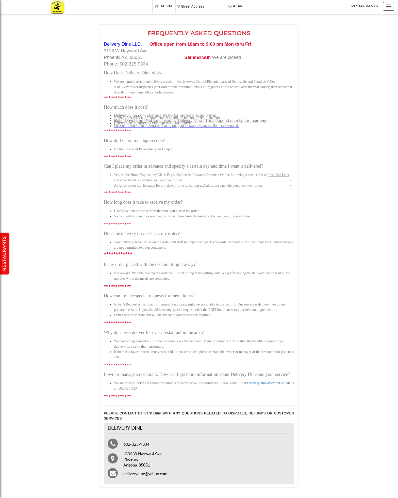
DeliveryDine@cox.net (263, 383)
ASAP (238, 6)
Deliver (165, 6)
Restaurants (364, 6)
